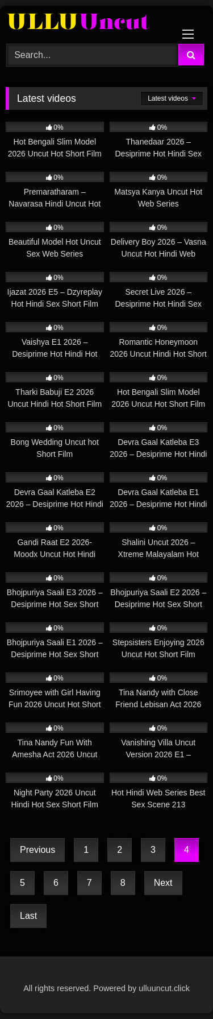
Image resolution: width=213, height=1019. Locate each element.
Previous (37, 850)
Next (163, 883)
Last (28, 916)
